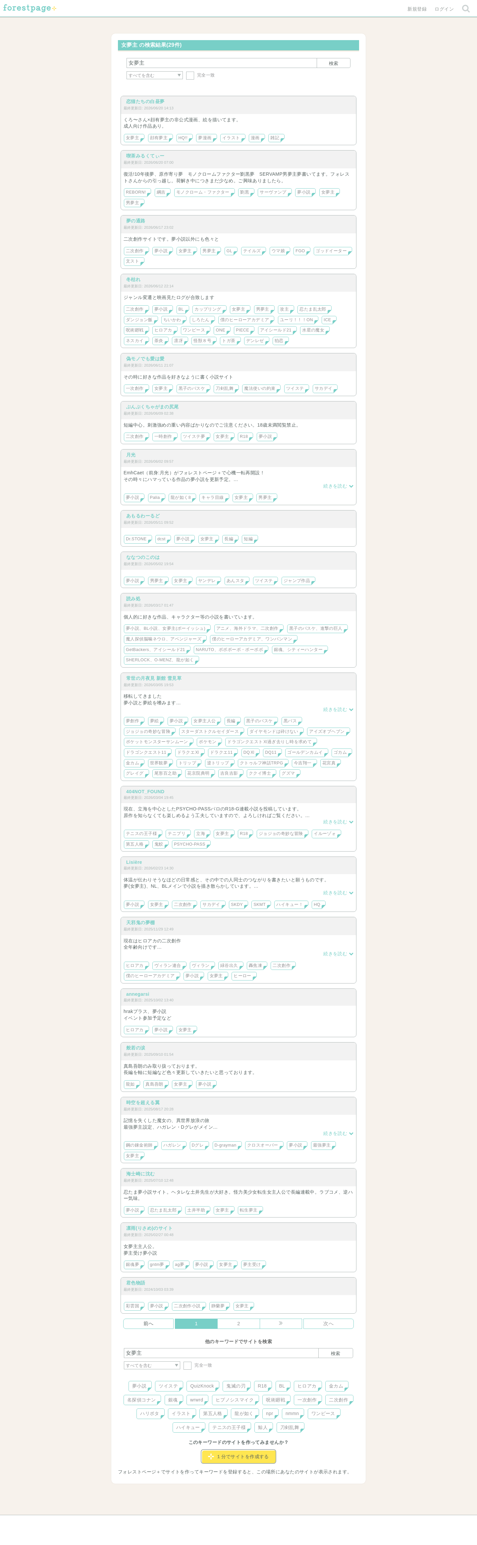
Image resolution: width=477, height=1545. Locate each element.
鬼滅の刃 (235, 1386)
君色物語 (135, 1282)
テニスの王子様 (141, 833)
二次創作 (135, 251)
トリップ (187, 763)
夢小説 (303, 192)
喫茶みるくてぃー (145, 155)
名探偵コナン (141, 1399)
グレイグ (135, 773)
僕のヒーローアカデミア (244, 320)
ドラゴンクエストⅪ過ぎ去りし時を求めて (269, 742)
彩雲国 (132, 1306)
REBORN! (136, 192)
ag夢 (179, 1264)
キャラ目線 (212, 497)
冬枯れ (133, 279)
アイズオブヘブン (326, 731)
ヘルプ (153, 1522)
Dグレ (198, 1145)
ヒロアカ (163, 330)
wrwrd (196, 1399)
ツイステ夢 (194, 436)
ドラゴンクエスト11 (146, 752)
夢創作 (132, 721)
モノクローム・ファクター (203, 192)
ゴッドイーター (331, 251)
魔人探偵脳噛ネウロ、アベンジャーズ (163, 639)
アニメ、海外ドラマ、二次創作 (247, 628)
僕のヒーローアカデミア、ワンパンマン (252, 639)
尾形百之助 (165, 773)
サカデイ (324, 388)
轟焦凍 (255, 965)
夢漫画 (204, 138)
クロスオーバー (262, 1145)
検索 (333, 63)
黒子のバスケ (192, 388)
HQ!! (183, 138)
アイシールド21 (276, 330)
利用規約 (229, 1522)
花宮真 (329, 763)
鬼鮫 (158, 844)
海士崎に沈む (140, 1173)
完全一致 (200, 75)
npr (269, 1413)
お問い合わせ (190, 1522)
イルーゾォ (325, 833)
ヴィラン (201, 965)
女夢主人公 (204, 721)
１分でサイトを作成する (238, 1456)
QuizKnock (202, 1386)
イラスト (231, 138)
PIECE (242, 330)
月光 (131, 454)
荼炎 (158, 340)
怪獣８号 (202, 340)
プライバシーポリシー (310, 1522)
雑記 (274, 138)
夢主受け (252, 1264)
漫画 (255, 138)
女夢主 (132, 138)
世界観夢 (159, 763)
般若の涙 (135, 1047)
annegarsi (137, 994)
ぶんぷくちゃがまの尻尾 (152, 406)
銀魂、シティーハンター (298, 649)
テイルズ (252, 251)
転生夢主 (249, 1210)
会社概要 (264, 1522)
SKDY (237, 904)
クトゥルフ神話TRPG (261, 763)
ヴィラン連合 (167, 965)
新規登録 (417, 9)
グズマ (288, 773)
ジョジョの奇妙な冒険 (148, 731)
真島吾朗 (154, 1084)
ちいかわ (172, 320)
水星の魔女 (313, 330)
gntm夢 (157, 1264)
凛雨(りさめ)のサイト (149, 1228)
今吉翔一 (303, 763)
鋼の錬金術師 (139, 1145)
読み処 (133, 598)
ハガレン (172, 1145)
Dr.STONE (136, 539)
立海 (200, 833)
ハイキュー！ (289, 904)
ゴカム (340, 752)
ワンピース (194, 330)
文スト (132, 261)
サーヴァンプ (273, 192)
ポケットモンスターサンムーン (157, 742)
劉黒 (244, 192)
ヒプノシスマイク (235, 1399)
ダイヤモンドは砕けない (273, 731)
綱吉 (161, 192)
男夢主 (132, 203)
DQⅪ (248, 752)
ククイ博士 (260, 773)
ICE (327, 320)
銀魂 (173, 1399)
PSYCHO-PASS (189, 844)
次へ (328, 1323)
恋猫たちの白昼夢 (145, 101)
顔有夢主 (159, 138)
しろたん (201, 320)
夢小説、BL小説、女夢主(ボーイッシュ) (165, 628)
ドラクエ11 (221, 752)
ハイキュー (188, 1427)
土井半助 (196, 1210)
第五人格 (135, 844)
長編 (228, 539)
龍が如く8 (181, 497)
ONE (220, 330)
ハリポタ (149, 1413)
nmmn (292, 1413)
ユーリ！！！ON (296, 320)
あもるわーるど (143, 515)
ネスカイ (135, 340)
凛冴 (178, 340)
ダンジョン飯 (139, 320)
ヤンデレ (207, 580)
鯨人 (263, 1427)
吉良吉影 (229, 773)
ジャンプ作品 (297, 580)
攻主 (284, 309)
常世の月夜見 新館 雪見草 (154, 678)
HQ (317, 904)
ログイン (444, 9)
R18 (244, 436)
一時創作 (163, 436)
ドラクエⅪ (188, 752)
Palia (155, 497)
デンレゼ (255, 340)
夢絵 (154, 721)
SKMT (259, 904)
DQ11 (271, 752)
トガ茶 (228, 340)
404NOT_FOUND (145, 791)
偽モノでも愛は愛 (145, 358)
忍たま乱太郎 (312, 309)
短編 (248, 539)
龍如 (130, 1084)
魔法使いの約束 (259, 388)
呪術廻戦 (135, 330)
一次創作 (135, 388)
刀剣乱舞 (225, 388)
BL (181, 309)
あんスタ (235, 580)
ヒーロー (242, 976)
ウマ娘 (278, 251)
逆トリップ (218, 763)
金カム (132, 763)
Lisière (134, 862)
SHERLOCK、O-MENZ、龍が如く (160, 660)
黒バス (290, 721)
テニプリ (177, 833)
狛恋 (279, 340)
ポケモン (208, 742)
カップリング (207, 309)
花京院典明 (198, 773)
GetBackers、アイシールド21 (155, 649)
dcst (161, 539)
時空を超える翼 (143, 1102)
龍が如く (244, 1413)
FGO (300, 251)
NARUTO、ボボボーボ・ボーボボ (229, 649)
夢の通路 (135, 220)
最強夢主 (322, 1145)
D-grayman (226, 1145)
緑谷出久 (229, 965)
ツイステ (295, 388)
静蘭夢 (218, 1306)
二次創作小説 (187, 1306)
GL (230, 251)
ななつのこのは (143, 557)
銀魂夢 (132, 1264)
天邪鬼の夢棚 (140, 922)
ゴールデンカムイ (305, 752)
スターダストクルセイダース (210, 731)
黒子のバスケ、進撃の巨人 (316, 628)
